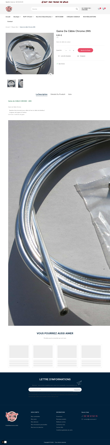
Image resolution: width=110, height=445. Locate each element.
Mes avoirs (34, 419)
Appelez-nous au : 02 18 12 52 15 (14, 2)
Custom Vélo (59, 427)
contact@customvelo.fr (90, 419)
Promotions (59, 416)
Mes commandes (35, 416)
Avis (70, 94)
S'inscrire (85, 9)
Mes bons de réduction (37, 427)
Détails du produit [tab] (58, 94)
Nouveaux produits (61, 419)
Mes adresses (34, 422)
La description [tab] (41, 94)
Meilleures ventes (61, 422)
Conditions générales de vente (64, 430)
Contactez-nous (60, 424)
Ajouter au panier (85, 50)
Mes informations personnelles (39, 424)
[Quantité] (69, 50)
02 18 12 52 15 (91, 416)
